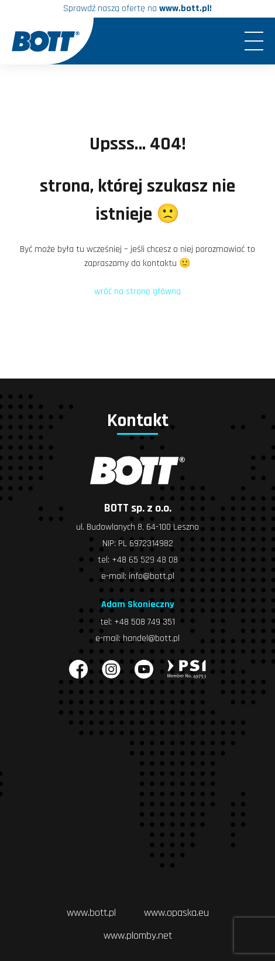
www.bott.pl (91, 912)
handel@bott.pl (151, 638)
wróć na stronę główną (137, 291)
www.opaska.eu (176, 912)
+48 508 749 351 (144, 622)
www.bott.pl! (185, 8)
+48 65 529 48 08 (145, 560)
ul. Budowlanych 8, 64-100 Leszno (137, 527)
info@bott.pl (151, 576)
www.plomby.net (138, 935)
